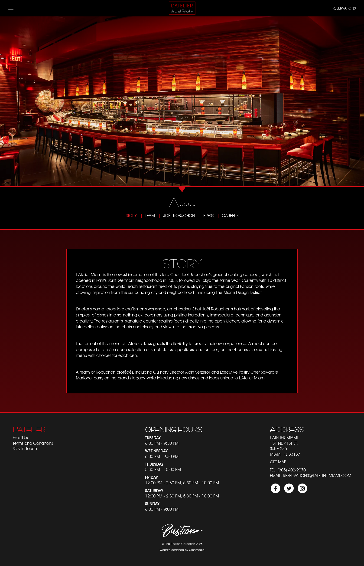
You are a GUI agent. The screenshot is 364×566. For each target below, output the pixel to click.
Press (208, 215)
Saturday (154, 490)
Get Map (278, 461)
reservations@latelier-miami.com (317, 475)
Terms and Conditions (33, 443)
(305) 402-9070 (292, 469)
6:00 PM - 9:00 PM (162, 509)
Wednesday (156, 450)
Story (131, 215)
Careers (230, 215)
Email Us (20, 437)
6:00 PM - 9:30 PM (162, 443)
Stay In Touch (25, 448)
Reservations (344, 8)
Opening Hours (173, 429)
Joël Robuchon (179, 215)
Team (150, 215)
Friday (151, 477)
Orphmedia (196, 550)
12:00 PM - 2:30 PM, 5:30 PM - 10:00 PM (182, 482)
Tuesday (153, 437)
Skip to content (16, 21)
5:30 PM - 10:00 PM (163, 469)
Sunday (152, 503)
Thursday (154, 464)
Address (287, 429)
